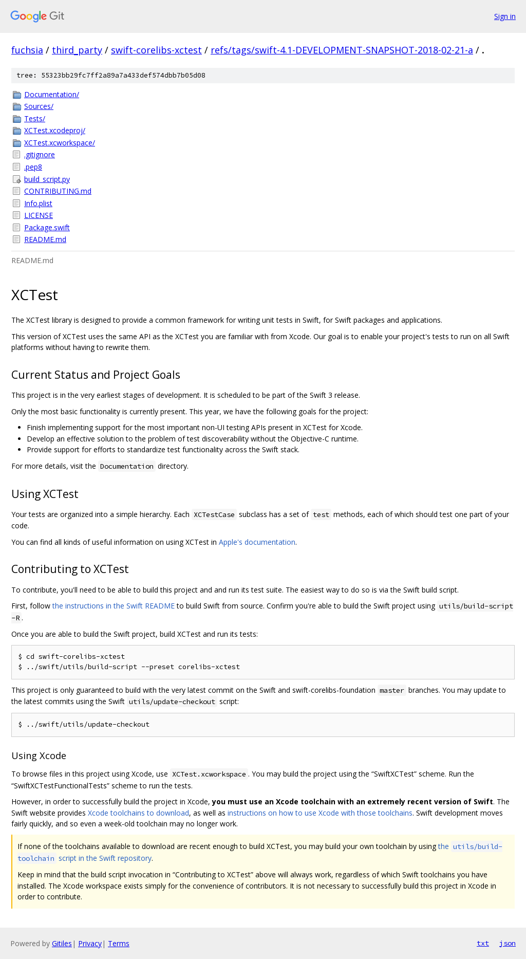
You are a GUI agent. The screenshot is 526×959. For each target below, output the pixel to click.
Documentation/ (51, 94)
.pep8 (33, 167)
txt (483, 943)
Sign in (505, 16)
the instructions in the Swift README (113, 606)
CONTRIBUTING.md (57, 191)
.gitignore (39, 154)
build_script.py (47, 179)
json (507, 943)
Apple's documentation (257, 542)
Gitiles (62, 943)
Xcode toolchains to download (138, 813)
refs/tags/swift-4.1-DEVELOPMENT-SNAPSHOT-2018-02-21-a (342, 50)
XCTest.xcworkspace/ (59, 142)
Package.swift (47, 227)
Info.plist (38, 203)
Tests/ (34, 118)
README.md (45, 239)
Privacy (90, 943)
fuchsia (27, 50)
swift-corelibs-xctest (156, 50)
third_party (77, 50)
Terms (118, 943)
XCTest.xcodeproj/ (54, 130)
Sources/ (38, 106)
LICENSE (38, 215)
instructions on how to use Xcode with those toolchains (320, 813)
